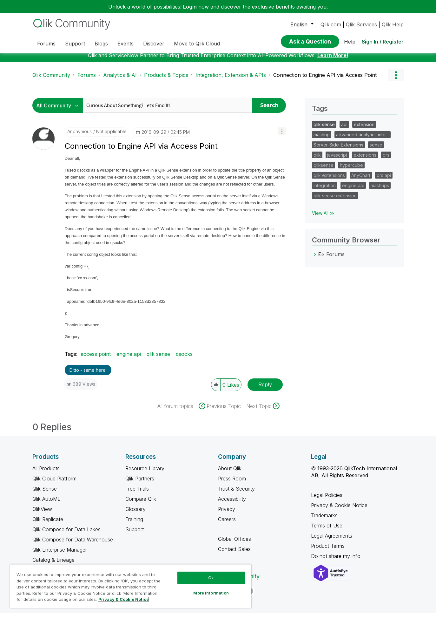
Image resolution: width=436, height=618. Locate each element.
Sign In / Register (383, 41)
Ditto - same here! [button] (88, 374)
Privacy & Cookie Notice (339, 510)
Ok (211, 577)
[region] (130, 586)
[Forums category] (315, 259)
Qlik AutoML (46, 503)
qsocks (184, 359)
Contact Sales (234, 554)
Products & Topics (166, 80)
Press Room (232, 483)
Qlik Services (361, 24)
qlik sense (158, 359)
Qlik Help (393, 24)
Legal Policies (326, 500)
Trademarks (324, 520)
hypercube (351, 170)
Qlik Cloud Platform (54, 483)
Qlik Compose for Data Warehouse (72, 544)
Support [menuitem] (75, 43)
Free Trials (137, 493)
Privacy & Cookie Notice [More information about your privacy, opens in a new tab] (123, 599)
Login (190, 6)
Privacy (226, 514)
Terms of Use (326, 530)
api (344, 129)
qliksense (324, 170)
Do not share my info (336, 561)
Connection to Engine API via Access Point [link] (325, 80)
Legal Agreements (331, 540)
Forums (86, 80)
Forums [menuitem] (46, 43)
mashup (322, 139)
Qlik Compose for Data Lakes (66, 534)
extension (364, 129)
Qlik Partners (139, 483)
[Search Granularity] (59, 110)
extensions (364, 159)
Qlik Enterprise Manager (59, 554)
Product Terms (328, 550)
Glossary (135, 514)
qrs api (384, 180)
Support (134, 534)
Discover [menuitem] (153, 43)
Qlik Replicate (47, 524)
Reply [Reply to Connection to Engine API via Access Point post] (265, 389)
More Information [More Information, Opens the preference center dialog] (211, 592)
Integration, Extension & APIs (230, 80)
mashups (380, 190)
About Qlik (229, 473)
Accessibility (232, 503)
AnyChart (360, 180)
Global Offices (234, 543)
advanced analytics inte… (362, 139)
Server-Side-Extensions (338, 149)
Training (134, 524)
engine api (128, 359)
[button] (282, 136)
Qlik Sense (44, 493)
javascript (337, 159)
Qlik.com (330, 24)
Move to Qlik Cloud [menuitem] (197, 43)
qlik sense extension (335, 200)
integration (325, 190)
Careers (227, 524)
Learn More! (332, 60)
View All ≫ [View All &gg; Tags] (323, 218)
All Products (46, 473)
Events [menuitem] (125, 43)
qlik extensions (329, 180)
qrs (386, 159)
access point (96, 359)
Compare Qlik (140, 503)
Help (349, 41)
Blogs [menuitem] (101, 43)
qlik (317, 159)
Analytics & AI (120, 80)
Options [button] (396, 79)
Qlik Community (51, 80)
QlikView (42, 514)
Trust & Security (236, 493)
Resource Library (144, 473)
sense (376, 149)
